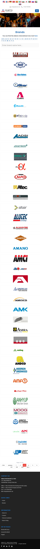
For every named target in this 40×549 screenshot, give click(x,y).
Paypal (3, 534)
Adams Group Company (12, 542)
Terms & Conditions (7, 518)
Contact (4, 515)
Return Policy (5, 520)
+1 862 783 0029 (26, 7)
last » (28, 467)
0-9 (3, 39)
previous (10, 465)
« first (3, 465)
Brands (4, 503)
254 (17, 467)
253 (11, 467)
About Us (4, 513)
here (36, 36)
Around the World (5, 532)
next (22, 467)
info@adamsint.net (16, 7)
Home (3, 500)
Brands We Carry (5, 529)
